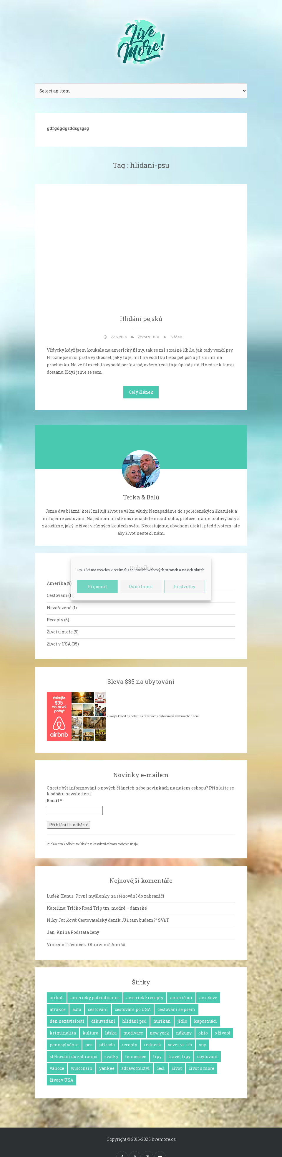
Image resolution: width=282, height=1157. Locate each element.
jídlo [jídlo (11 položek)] (182, 1021)
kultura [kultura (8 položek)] (90, 1033)
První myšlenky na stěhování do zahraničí (120, 896)
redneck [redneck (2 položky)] (152, 1044)
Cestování (57, 595)
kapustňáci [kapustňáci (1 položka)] (205, 1021)
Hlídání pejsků (141, 318)
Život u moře (60, 632)
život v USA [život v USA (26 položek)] (61, 1080)
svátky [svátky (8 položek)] (111, 1056)
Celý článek (141, 392)
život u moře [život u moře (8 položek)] (201, 1068)
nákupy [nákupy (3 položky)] (184, 1033)
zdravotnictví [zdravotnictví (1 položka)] (135, 1068)
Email (54, 800)
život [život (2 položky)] (177, 1068)
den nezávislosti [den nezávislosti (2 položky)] (67, 1021)
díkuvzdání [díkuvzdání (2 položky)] (103, 1021)
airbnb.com (191, 717)
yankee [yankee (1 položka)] (107, 1068)
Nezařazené (59, 607)
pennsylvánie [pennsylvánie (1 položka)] (64, 1044)
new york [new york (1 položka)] (159, 1033)
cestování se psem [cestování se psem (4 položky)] (176, 1009)
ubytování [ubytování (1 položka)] (207, 1056)
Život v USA (149, 337)
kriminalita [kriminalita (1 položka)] (63, 1033)
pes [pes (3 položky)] (88, 1044)
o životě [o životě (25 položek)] (222, 1033)
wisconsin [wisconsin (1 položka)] (81, 1068)
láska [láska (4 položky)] (111, 1033)
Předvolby (184, 586)
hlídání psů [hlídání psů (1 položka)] (134, 1021)
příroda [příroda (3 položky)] (107, 1044)
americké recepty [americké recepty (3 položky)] (144, 997)
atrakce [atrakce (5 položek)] (58, 1009)
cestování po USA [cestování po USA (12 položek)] (133, 1009)
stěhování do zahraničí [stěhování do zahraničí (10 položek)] (74, 1056)
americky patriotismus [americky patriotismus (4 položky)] (95, 997)
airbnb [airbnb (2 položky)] (57, 997)
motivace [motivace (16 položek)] (133, 1033)
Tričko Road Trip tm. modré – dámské (107, 908)
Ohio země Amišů (106, 944)
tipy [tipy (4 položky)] (157, 1056)
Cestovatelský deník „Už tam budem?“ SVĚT (123, 920)
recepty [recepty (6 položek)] (129, 1044)
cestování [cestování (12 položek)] (98, 1009)
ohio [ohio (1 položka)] (203, 1033)
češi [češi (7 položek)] (161, 1068)
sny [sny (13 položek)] (202, 1044)
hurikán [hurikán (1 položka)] (162, 1021)
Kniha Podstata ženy (78, 932)
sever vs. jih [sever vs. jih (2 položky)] (180, 1044)
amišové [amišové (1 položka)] (208, 997)
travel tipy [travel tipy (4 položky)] (179, 1056)
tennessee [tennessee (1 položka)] (135, 1056)
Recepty (55, 620)
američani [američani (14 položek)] (181, 997)
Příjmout (97, 586)
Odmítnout (141, 586)
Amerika (56, 583)
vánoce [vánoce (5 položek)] (57, 1068)
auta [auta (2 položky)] (76, 1009)
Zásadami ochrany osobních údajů (115, 844)
